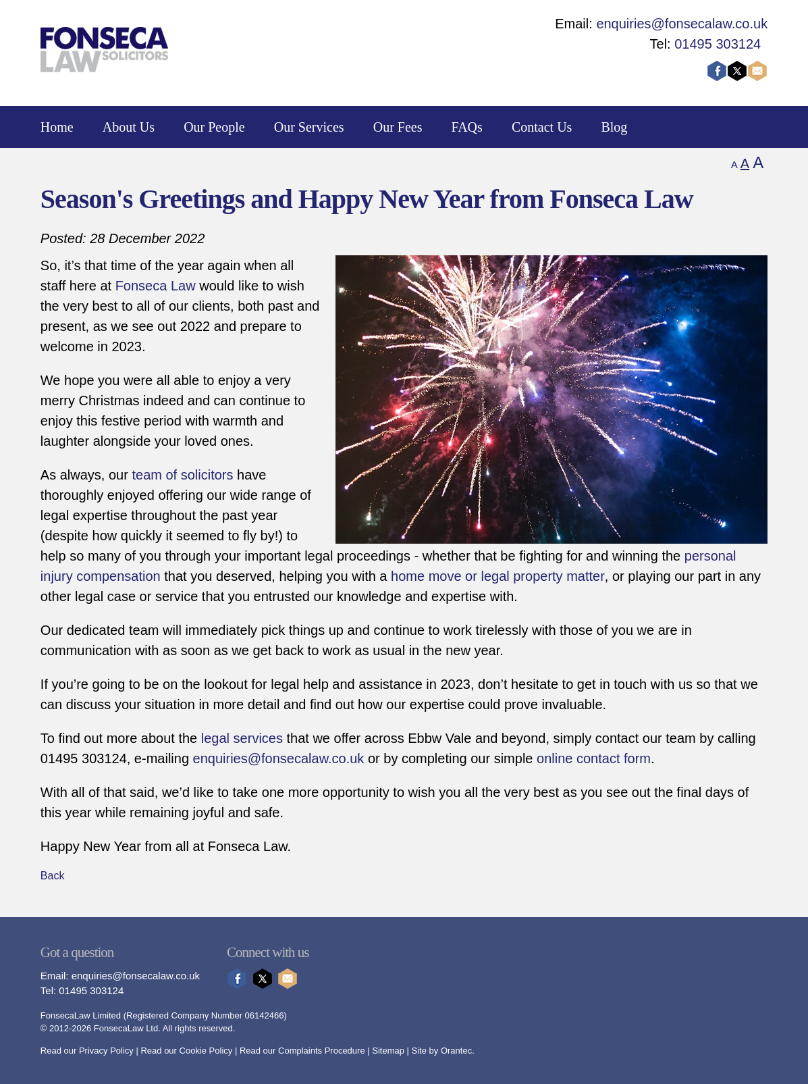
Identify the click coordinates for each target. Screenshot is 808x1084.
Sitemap (388, 1051)
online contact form (594, 758)
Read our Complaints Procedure (302, 1051)
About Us (129, 127)
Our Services (309, 127)
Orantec (456, 1051)
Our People (214, 127)
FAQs (467, 127)
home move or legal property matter (498, 576)
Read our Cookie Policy (186, 1051)
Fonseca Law (155, 285)
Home (57, 127)
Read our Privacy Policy (87, 1051)
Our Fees (398, 127)
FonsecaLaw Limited (81, 1015)
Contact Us (542, 127)
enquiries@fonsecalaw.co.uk (681, 23)
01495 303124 (717, 43)
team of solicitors (182, 474)
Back (53, 875)
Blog (614, 127)
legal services (242, 738)
